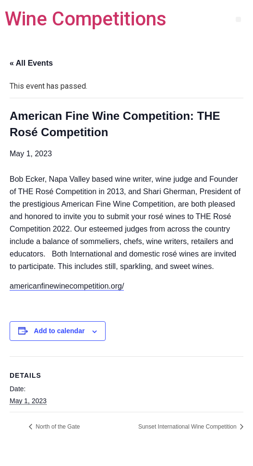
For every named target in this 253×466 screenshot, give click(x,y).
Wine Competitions (86, 19)
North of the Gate (57, 426)
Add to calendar (59, 331)
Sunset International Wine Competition (188, 426)
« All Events (31, 63)
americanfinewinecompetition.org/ (67, 286)
